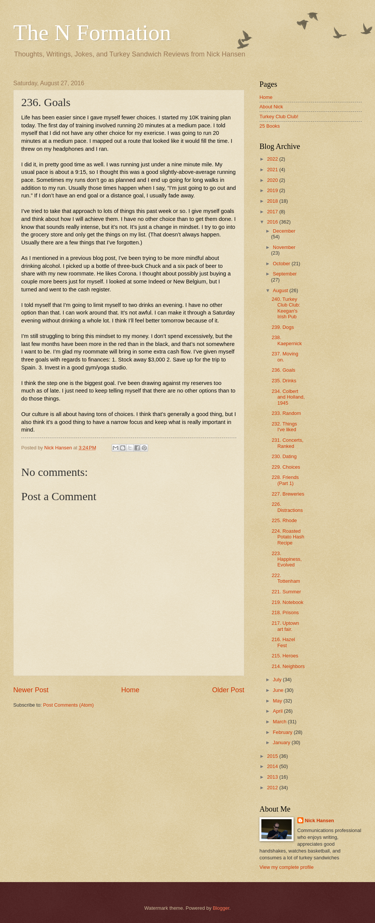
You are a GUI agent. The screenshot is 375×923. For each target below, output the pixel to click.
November (284, 247)
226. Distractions (287, 507)
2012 (273, 787)
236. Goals (283, 370)
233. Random (286, 413)
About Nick (271, 107)
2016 (273, 222)
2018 (273, 201)
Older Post (228, 690)
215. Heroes (285, 656)
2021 (273, 169)
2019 (273, 190)
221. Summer (286, 591)
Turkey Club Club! (278, 116)
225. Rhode (284, 520)
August (281, 290)
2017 (273, 211)
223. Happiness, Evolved (287, 559)
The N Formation (92, 32)
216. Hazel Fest (283, 642)
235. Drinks (284, 380)
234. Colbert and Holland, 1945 (288, 397)
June (279, 690)
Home (130, 690)
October (282, 263)
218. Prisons (285, 612)
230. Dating (284, 456)
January (282, 742)
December (284, 231)
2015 (273, 756)
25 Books (269, 126)
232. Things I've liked (284, 426)
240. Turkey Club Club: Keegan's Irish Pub (286, 307)
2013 (273, 777)
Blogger (221, 908)
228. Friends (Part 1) (285, 480)
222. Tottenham (286, 578)
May (278, 701)
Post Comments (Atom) (68, 705)
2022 (273, 159)
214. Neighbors (288, 666)
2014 (273, 766)
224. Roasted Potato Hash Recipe (288, 537)
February (283, 732)
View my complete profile (286, 867)
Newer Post (30, 690)
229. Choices (286, 467)
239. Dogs (283, 327)
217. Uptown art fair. (285, 626)
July (278, 679)
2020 (273, 180)
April (278, 711)
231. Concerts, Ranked (287, 443)
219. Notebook (287, 602)
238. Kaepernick (287, 340)
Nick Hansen (319, 820)
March (280, 721)
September (285, 274)
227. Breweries (288, 494)
